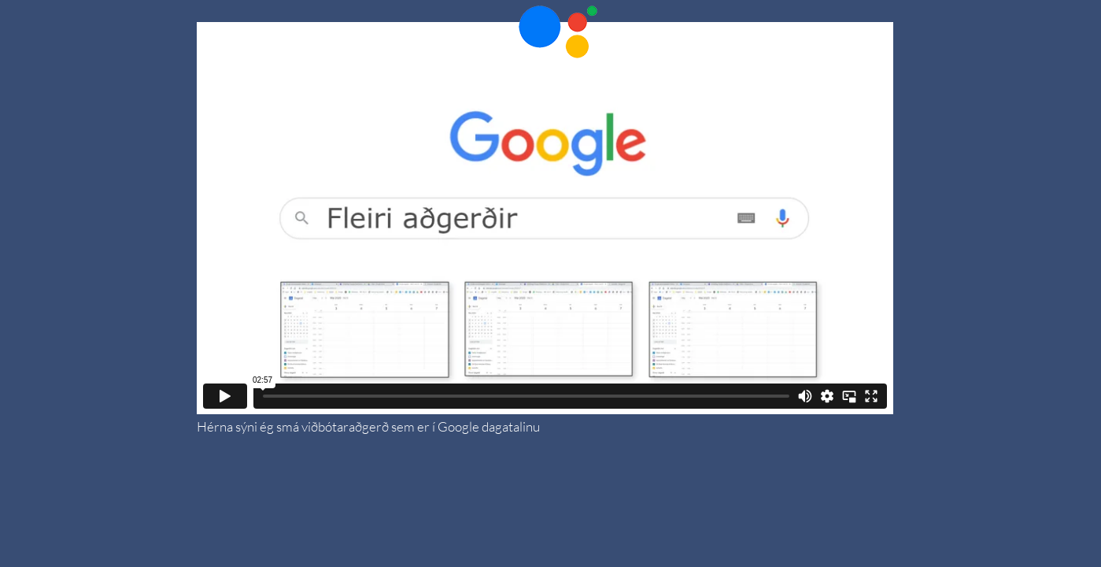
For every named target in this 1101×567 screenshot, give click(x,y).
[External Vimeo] (545, 217)
